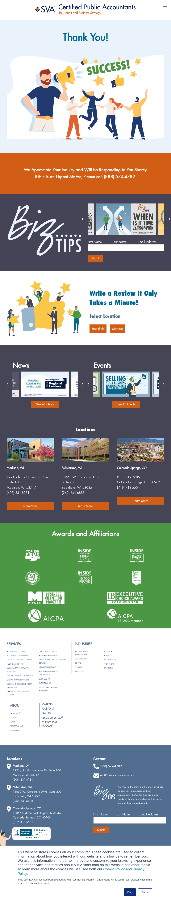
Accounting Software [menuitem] (17, 655)
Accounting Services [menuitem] (16, 651)
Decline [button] (145, 892)
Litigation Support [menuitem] (47, 667)
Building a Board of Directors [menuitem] (20, 675)
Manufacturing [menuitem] (111, 659)
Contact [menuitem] (48, 708)
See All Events (126, 404)
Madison (117, 329)
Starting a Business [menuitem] (48, 651)
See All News (45, 404)
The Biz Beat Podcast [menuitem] (49, 724)
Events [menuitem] (13, 717)
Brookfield (98, 329)
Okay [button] (130, 892)
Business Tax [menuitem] (44, 679)
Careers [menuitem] (47, 704)
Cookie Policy (114, 869)
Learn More (30, 506)
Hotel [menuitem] (106, 655)
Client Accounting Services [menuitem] (19, 659)
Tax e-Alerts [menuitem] (15, 730)
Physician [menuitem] (79, 667)
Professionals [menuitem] (16, 726)
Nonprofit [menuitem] (109, 664)
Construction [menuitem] (81, 659)
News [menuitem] (12, 722)
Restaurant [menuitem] (109, 651)
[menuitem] (52, 718)
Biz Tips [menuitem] (46, 713)
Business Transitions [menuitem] (48, 655)
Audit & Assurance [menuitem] (15, 664)
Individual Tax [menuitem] (45, 683)
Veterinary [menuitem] (80, 671)
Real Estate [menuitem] (108, 668)
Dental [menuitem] (78, 663)
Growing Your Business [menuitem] (18, 680)
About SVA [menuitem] (15, 713)
